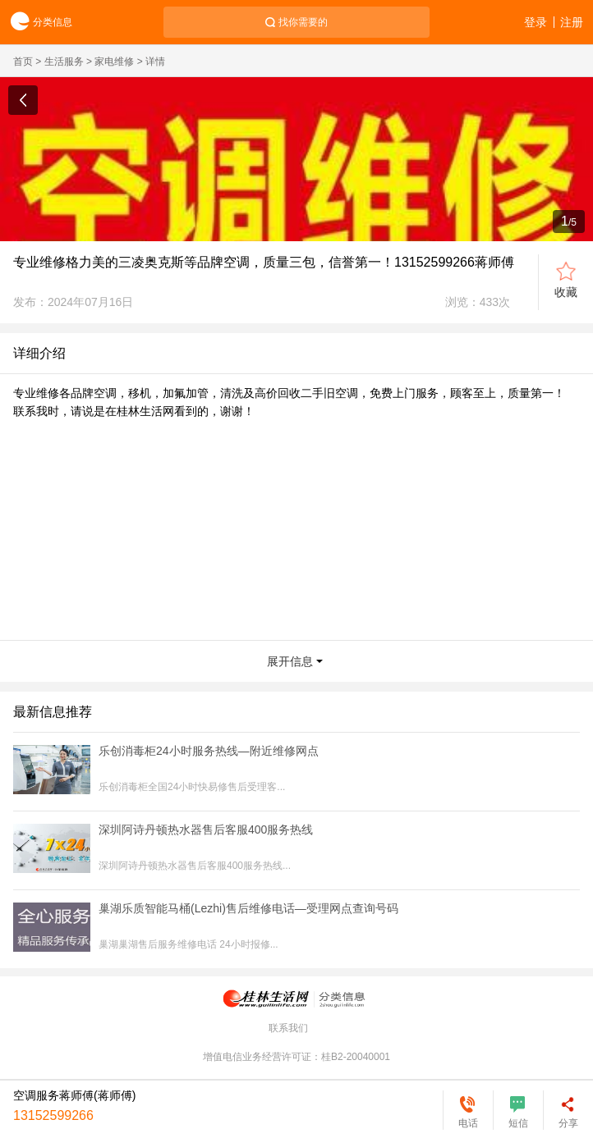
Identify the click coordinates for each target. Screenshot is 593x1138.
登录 (535, 22)
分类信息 (36, 22)
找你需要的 (303, 22)
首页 (23, 61)
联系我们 (288, 1028)
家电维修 (114, 61)
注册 (571, 22)
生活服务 (64, 61)
